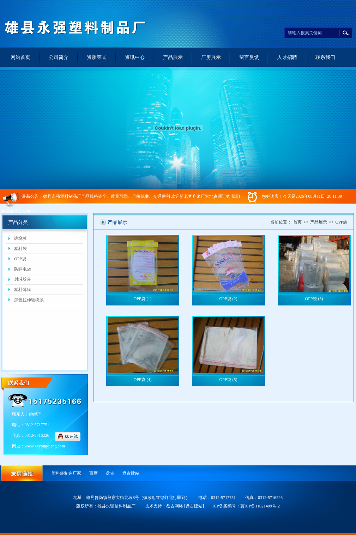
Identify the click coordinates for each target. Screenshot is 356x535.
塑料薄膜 (22, 289)
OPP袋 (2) (228, 298)
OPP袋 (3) (314, 298)
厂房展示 (211, 57)
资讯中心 (135, 57)
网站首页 (20, 57)
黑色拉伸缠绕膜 (29, 299)
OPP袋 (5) (228, 379)
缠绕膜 (20, 238)
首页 (297, 222)
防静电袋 (22, 269)
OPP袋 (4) (142, 379)
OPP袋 (20, 258)
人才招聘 (287, 57)
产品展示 (173, 57)
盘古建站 (130, 473)
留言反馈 (249, 57)
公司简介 (58, 57)
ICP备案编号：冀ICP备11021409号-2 (246, 506)
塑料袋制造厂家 (66, 473)
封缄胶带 (22, 279)
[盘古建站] (194, 506)
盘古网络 (174, 506)
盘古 (110, 473)
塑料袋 (20, 248)
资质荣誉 (97, 57)
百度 (93, 473)
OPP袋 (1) (142, 298)
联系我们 (325, 57)
